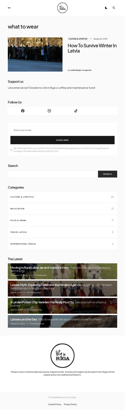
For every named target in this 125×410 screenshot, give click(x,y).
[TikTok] (75, 111)
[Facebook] (22, 111)
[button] (9, 7)
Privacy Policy (70, 404)
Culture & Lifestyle (78, 39)
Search (13, 165)
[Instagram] (49, 111)
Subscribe (62, 140)
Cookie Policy (54, 404)
